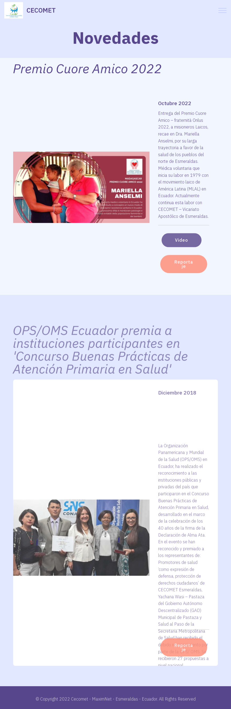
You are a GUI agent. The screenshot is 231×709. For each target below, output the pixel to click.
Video (181, 244)
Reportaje (183, 270)
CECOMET (41, 10)
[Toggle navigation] (222, 10)
